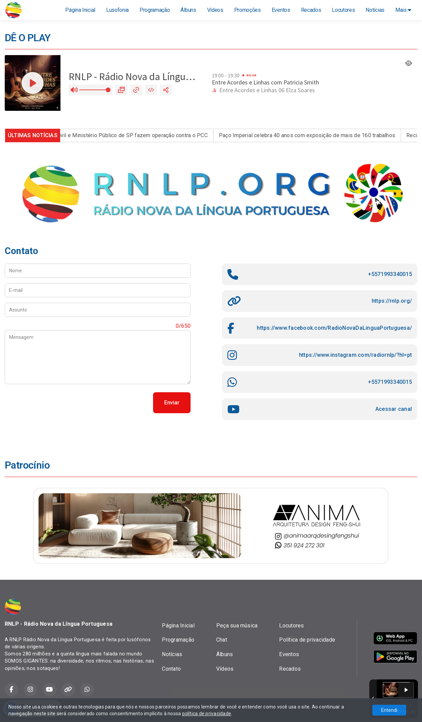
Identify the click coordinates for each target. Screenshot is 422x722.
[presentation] (56, 403)
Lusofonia (117, 10)
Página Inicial (80, 10)
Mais (403, 10)
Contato (171, 669)
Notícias (375, 10)
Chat (221, 640)
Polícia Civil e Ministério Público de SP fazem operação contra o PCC (129, 135)
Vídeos (215, 10)
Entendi (389, 710)
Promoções (247, 10)
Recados (311, 10)
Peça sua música (237, 625)
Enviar (171, 402)
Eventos (281, 10)
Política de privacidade (307, 640)
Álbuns (188, 10)
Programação (155, 10)
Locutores (343, 10)
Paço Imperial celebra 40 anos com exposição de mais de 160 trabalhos (313, 135)
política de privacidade (206, 713)
